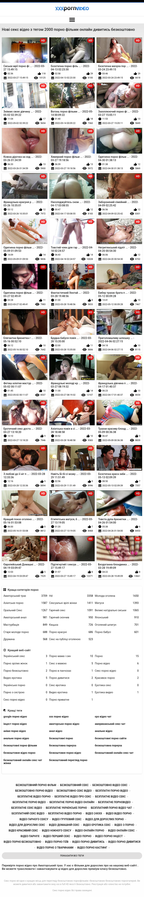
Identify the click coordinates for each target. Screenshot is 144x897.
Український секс (25, 656)
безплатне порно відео (29, 802)
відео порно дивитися (124, 841)
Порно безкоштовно (25, 670)
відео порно (83, 836)
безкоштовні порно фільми (20, 745)
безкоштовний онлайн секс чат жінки (22, 762)
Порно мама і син (71, 656)
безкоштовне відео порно (19, 752)
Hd (71, 595)
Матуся (117, 603)
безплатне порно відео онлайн (72, 802)
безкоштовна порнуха (108, 745)
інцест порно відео (15, 723)
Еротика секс (117, 685)
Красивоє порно (117, 678)
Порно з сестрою (25, 692)
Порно (117, 656)
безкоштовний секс (74, 785)
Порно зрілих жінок (25, 663)
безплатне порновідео (114, 802)
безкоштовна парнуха (62, 745)
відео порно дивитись (88, 841)
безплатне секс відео (26, 807)
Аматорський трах (25, 595)
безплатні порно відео (112, 790)
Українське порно (25, 685)
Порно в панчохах (71, 670)
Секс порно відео (117, 670)
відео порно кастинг (92, 847)
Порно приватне (71, 699)
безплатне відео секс (110, 796)
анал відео (55, 731)
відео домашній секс (64, 824)
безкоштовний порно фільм (36, 785)
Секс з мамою (71, 663)
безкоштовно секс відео (74, 790)
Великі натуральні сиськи (117, 610)
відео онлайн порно (89, 830)
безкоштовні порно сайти (110, 738)
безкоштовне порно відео (65, 752)
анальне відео (103, 731)
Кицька (71, 624)
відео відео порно (119, 813)
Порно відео (117, 663)
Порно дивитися (71, 678)
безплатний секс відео (28, 813)
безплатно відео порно (65, 813)
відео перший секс (56, 836)
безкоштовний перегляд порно (68, 760)
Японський (117, 617)
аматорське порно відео (64, 723)
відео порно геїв (56, 841)
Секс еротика (71, 685)
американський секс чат (110, 723)
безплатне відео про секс (73, 796)
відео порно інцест (109, 836)
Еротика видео (117, 692)
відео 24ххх (94, 813)
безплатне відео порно (34, 796)
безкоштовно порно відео (34, 790)
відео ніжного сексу (56, 830)
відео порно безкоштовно (22, 841)
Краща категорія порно (23, 589)
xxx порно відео (59, 716)
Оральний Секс (25, 610)
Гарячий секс (71, 610)
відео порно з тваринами (55, 847)
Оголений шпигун (117, 624)
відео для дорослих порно (104, 819)
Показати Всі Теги (72, 855)
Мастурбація (25, 624)
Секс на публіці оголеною (71, 639)
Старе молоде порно (25, 632)
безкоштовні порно (61, 738)
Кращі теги (15, 710)
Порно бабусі (117, 632)
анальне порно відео (16, 738)
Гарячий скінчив (71, 617)
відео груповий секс (67, 819)
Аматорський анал (25, 617)
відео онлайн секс (121, 830)
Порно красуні (71, 632)
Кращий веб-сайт (19, 650)
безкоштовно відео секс (110, 785)
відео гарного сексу (34, 819)
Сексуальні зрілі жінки (71, 603)
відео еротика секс (97, 824)
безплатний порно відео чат (111, 807)
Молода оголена (117, 595)
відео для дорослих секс (27, 824)
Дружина (25, 639)
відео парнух (30, 836)
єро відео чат (103, 716)
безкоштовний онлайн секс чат (114, 752)
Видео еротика (25, 678)
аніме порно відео (14, 731)
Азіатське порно (25, 603)
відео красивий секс (23, 830)
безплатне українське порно (66, 807)
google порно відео (15, 716)
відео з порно (124, 824)
